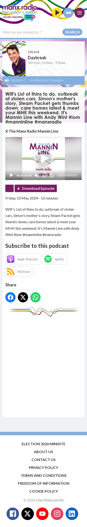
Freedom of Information (43, 483)
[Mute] (37, 175)
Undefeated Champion (46, 80)
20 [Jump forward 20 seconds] (52, 175)
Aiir (61, 500)
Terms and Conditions (44, 475)
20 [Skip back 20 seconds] (44, 175)
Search (72, 32)
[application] (43, 158)
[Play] (11, 175)
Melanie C (18, 80)
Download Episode (38, 188)
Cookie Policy (43, 491)
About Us (43, 451)
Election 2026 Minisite (43, 444)
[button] (43, 158)
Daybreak (37, 57)
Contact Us (44, 459)
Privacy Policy (43, 467)
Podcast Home (9, 188)
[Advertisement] (43, 365)
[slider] (67, 175)
